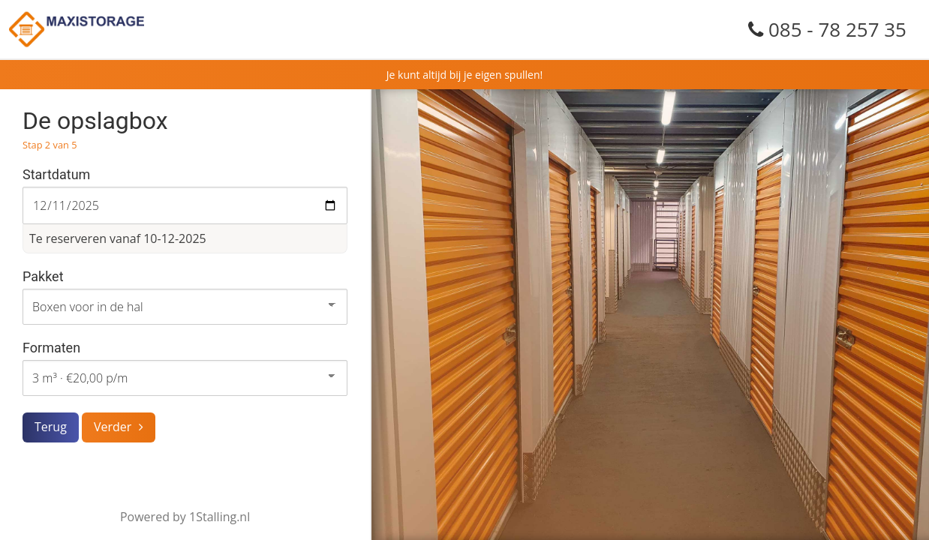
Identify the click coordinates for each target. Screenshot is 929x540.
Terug (51, 426)
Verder (112, 426)
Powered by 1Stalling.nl (185, 516)
